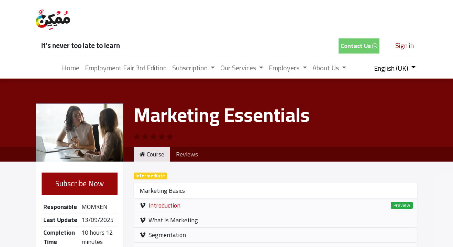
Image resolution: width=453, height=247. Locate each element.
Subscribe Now (79, 183)
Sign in (404, 45)
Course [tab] (152, 154)
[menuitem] (70, 68)
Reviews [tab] (187, 154)
